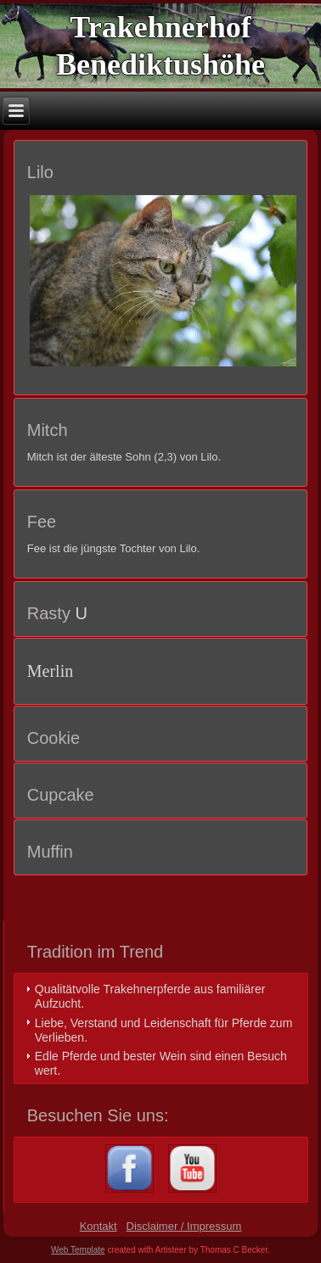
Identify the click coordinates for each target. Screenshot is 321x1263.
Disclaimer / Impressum (184, 1226)
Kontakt (98, 1226)
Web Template (78, 1250)
